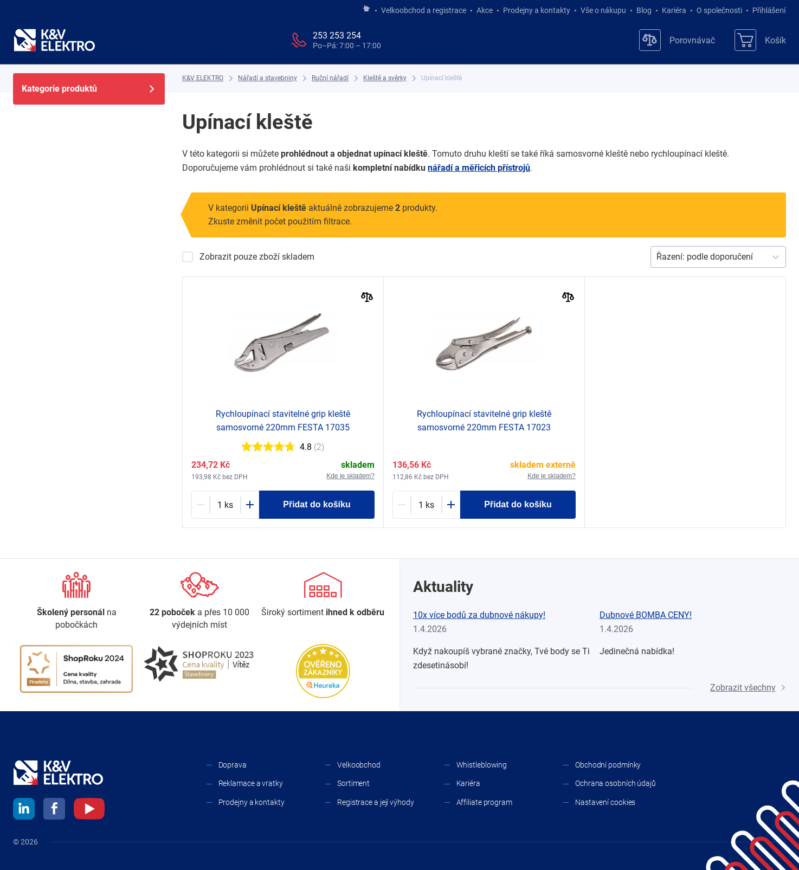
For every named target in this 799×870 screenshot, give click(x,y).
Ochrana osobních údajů (615, 783)
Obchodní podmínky (608, 765)
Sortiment (353, 783)
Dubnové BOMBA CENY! (646, 615)
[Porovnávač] (677, 40)
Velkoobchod (359, 765)
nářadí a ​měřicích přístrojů (479, 168)
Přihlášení (766, 10)
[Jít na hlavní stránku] (366, 9)
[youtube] (89, 810)
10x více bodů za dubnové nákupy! (479, 615)
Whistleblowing (481, 765)
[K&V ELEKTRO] (54, 40)
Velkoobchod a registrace (423, 10)
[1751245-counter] (426, 504)
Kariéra (674, 10)
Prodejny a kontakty (536, 10)
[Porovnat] (367, 298)
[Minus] (200, 504)
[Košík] (760, 40)
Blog (644, 10)
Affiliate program (484, 802)
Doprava (232, 765)
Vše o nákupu (603, 10)
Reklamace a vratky (250, 783)
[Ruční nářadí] (330, 78)
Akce (484, 10)
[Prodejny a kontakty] (199, 601)
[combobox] (657, 257)
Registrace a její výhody (375, 802)
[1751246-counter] (225, 504)
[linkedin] (24, 810)
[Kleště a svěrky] (385, 78)
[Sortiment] (322, 595)
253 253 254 (337, 35)
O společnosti (719, 10)
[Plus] (250, 504)
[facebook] (54, 810)
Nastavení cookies (605, 802)
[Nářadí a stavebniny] (267, 78)
